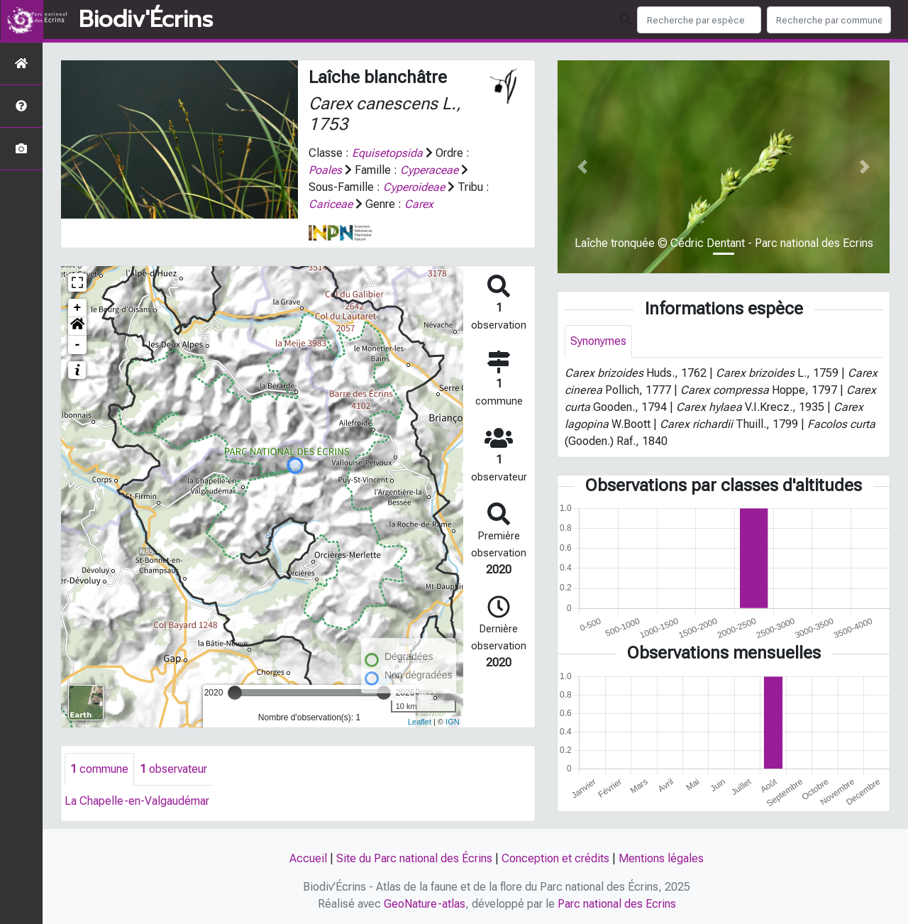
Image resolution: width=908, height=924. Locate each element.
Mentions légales (661, 858)
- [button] (78, 344)
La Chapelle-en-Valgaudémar (137, 801)
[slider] (235, 693)
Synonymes (598, 341)
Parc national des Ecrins (617, 904)
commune (99, 769)
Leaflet (419, 721)
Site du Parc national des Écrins (414, 858)
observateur (173, 769)
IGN (452, 721)
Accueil (308, 858)
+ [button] (78, 308)
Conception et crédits (555, 858)
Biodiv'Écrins (146, 20)
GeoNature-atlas (424, 904)
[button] (77, 326)
